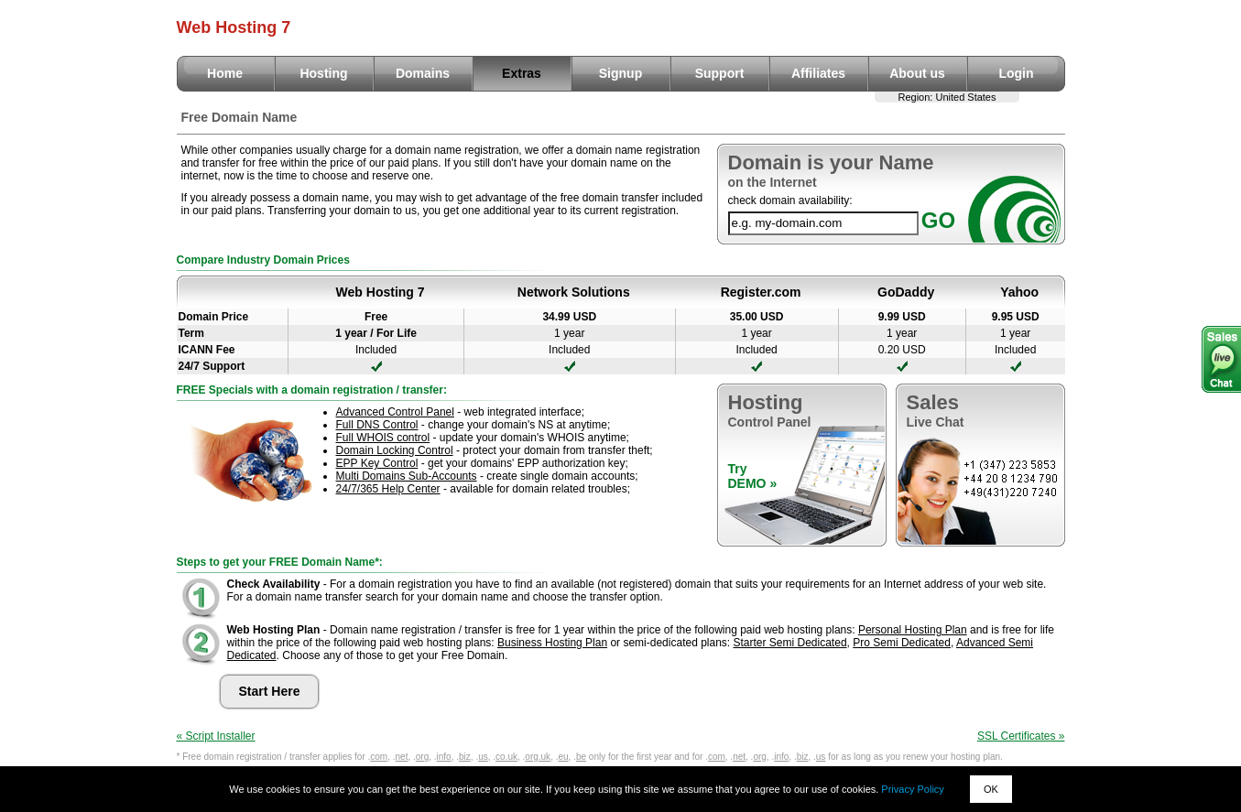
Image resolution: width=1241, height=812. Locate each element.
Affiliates (818, 73)
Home (225, 73)
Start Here (269, 691)
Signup (620, 73)
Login (1015, 73)
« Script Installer (216, 736)
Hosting (323, 73)
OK (991, 789)
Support (720, 73)
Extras (521, 73)
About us (917, 73)
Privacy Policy (912, 789)
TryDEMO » (753, 476)
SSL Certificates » (1021, 736)
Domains (423, 73)
